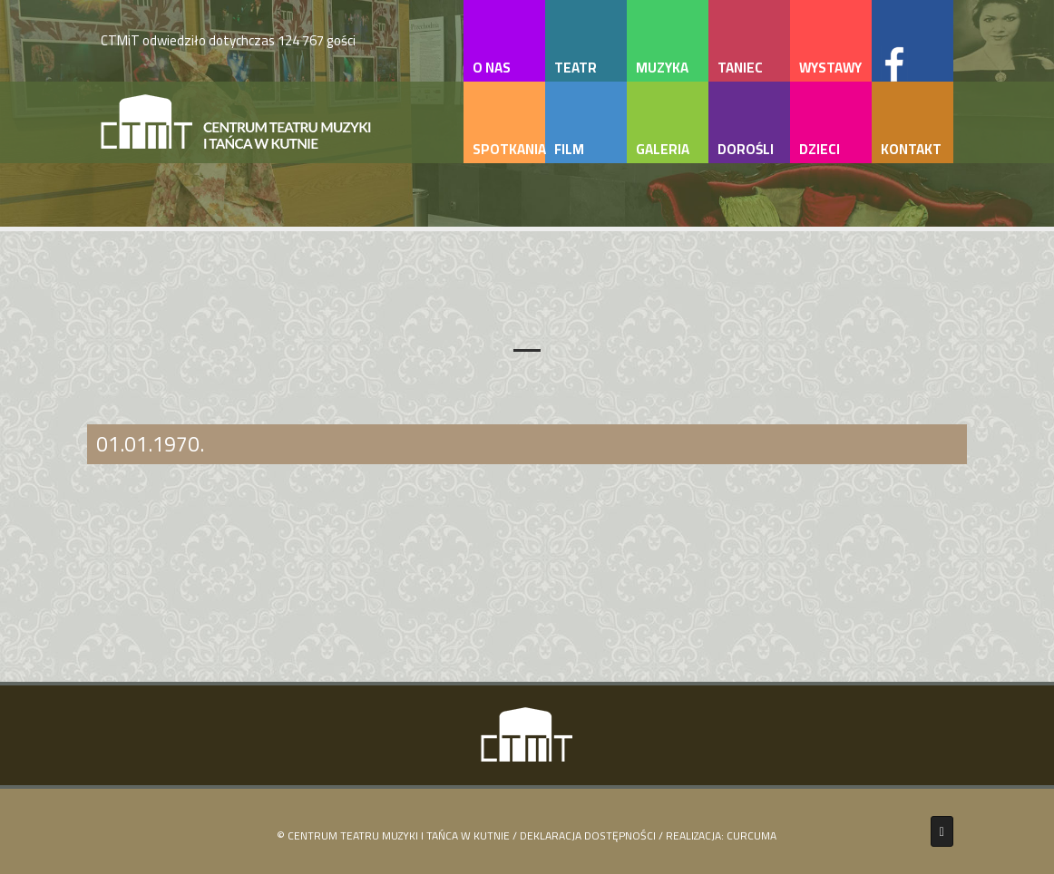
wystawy (830, 67)
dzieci (819, 149)
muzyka (662, 67)
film (569, 149)
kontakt (911, 149)
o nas (492, 67)
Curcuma (751, 835)
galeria (662, 149)
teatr (575, 67)
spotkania (509, 149)
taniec (740, 67)
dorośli (745, 149)
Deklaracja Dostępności (588, 835)
